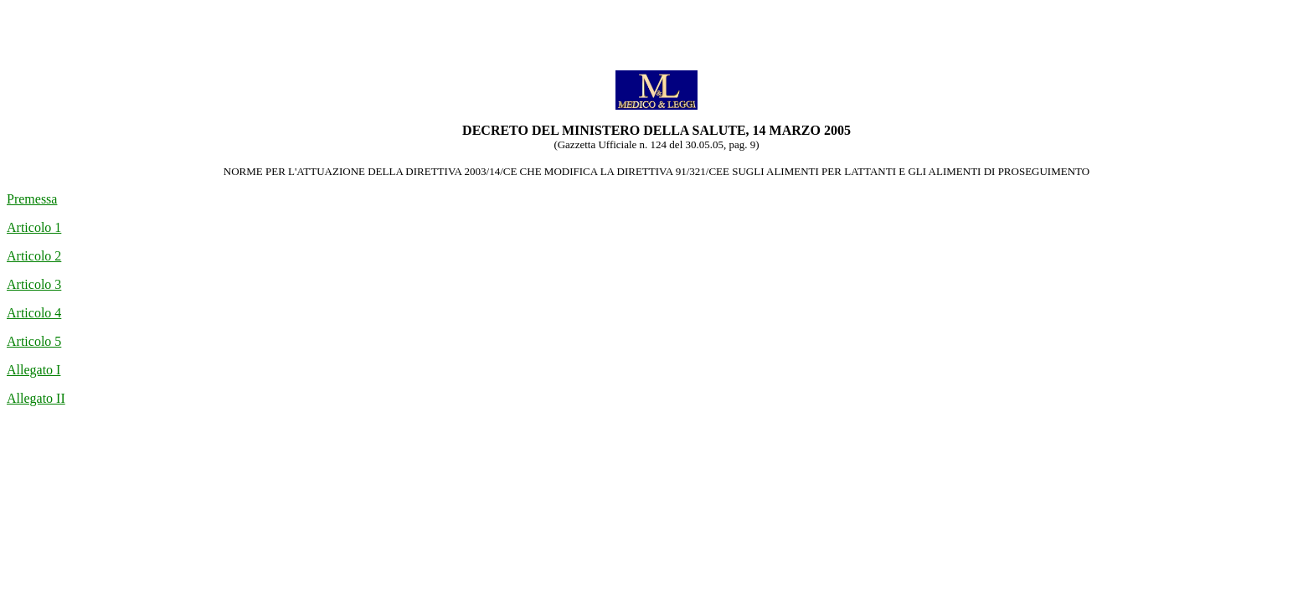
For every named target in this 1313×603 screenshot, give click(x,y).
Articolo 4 (34, 313)
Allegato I (33, 370)
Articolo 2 (34, 256)
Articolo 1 (34, 227)
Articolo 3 (34, 284)
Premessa (32, 199)
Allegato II (36, 398)
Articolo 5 (34, 341)
